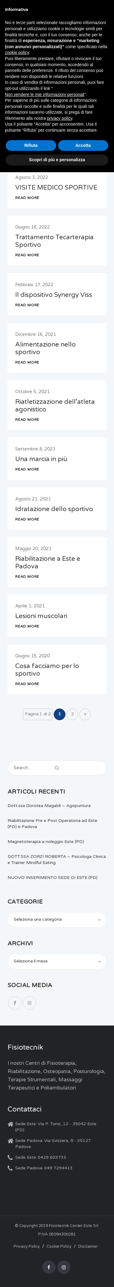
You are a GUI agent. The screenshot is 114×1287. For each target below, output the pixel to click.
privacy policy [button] (59, 118)
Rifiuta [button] (31, 145)
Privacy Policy (27, 1246)
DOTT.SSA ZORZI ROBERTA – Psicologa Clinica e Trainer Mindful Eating (57, 859)
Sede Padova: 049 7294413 (44, 1168)
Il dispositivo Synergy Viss (53, 295)
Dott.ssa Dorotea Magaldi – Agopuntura (49, 805)
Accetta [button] (83, 145)
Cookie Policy (59, 1246)
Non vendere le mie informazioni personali (44, 94)
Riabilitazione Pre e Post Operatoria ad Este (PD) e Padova (52, 823)
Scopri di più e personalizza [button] (57, 159)
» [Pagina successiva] (85, 713)
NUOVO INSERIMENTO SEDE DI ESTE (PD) (53, 877)
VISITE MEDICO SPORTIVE (56, 187)
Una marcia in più (41, 459)
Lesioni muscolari (41, 616)
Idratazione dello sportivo (54, 509)
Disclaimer (88, 1246)
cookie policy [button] (17, 52)
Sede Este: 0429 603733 (40, 1157)
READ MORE (27, 198)
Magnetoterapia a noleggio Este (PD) (46, 841)
